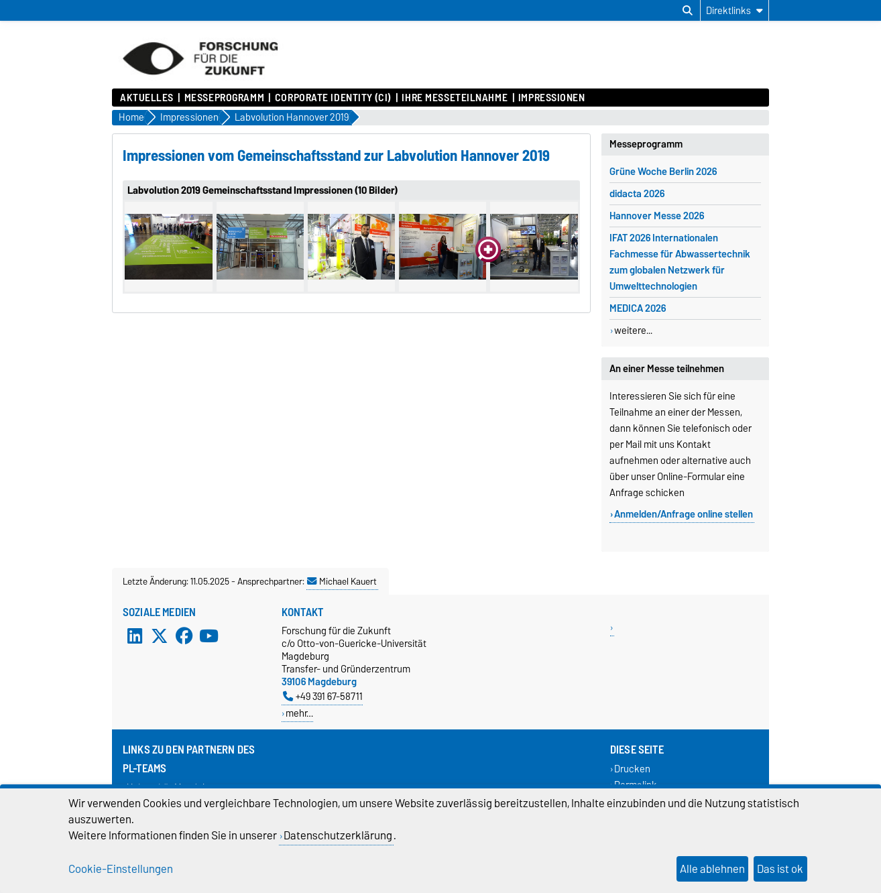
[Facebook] (184, 636)
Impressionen (551, 98)
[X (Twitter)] (160, 636)
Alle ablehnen (712, 868)
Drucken (632, 769)
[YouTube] (208, 636)
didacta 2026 (636, 194)
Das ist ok (780, 868)
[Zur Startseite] (200, 82)
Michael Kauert (342, 581)
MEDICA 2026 (637, 308)
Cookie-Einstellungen (120, 868)
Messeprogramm (224, 98)
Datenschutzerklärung (338, 835)
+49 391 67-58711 (323, 696)
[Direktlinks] (734, 10)
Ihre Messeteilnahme (455, 98)
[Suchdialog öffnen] (687, 11)
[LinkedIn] (135, 636)
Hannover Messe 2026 (656, 216)
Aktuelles (147, 98)
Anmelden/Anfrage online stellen (683, 514)
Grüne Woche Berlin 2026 (663, 172)
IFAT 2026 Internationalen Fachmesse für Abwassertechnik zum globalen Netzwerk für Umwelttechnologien (679, 262)
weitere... (633, 330)
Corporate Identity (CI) (333, 98)
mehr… (299, 713)
